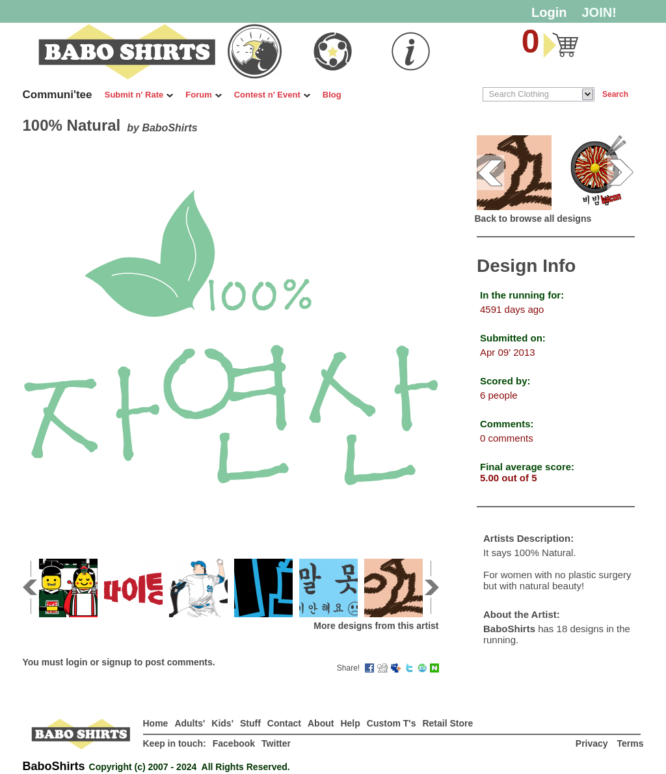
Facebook (234, 743)
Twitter (276, 743)
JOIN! (599, 12)
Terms (630, 743)
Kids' (222, 723)
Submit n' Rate (139, 95)
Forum (203, 95)
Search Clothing (519, 94)
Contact (284, 723)
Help (350, 723)
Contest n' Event (272, 95)
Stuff (250, 723)
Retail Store (447, 723)
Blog (332, 95)
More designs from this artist (375, 626)
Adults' (189, 723)
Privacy (593, 743)
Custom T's (391, 723)
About (321, 723)
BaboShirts (169, 127)
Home (155, 723)
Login (548, 12)
